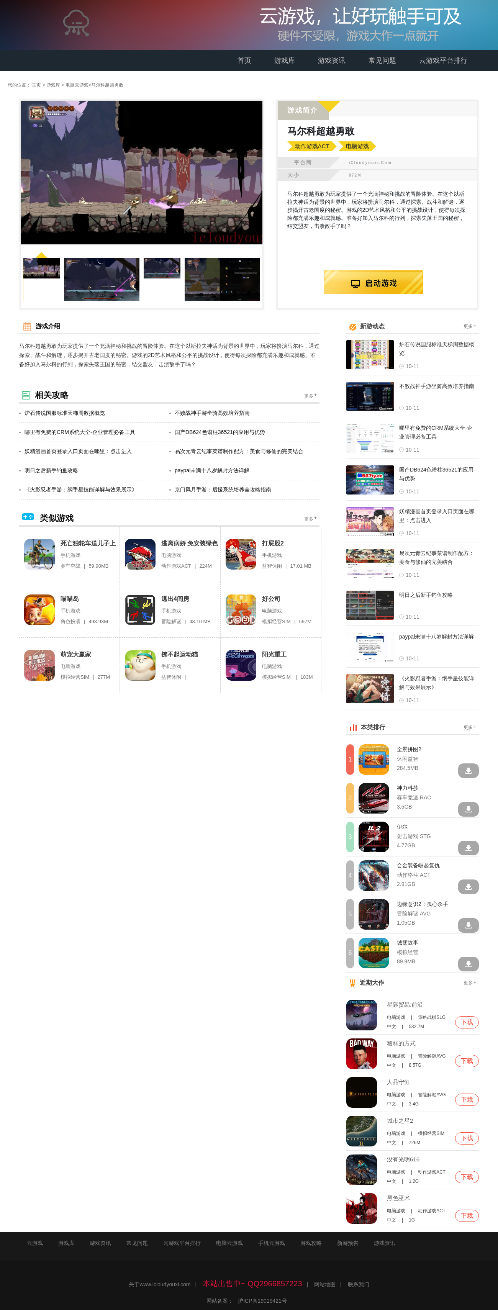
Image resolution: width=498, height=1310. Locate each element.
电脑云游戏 (77, 85)
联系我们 (358, 1285)
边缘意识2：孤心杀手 (422, 904)
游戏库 (284, 60)
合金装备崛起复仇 (418, 866)
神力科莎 (407, 788)
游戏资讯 (332, 60)
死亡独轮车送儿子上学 (88, 544)
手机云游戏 (271, 1243)
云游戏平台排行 (443, 60)
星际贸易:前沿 (405, 1005)
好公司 (271, 599)
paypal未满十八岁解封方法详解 (209, 471)
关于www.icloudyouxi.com (159, 1285)
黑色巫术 (398, 1198)
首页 (244, 60)
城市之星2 (400, 1121)
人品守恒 (398, 1082)
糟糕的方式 (401, 1043)
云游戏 (35, 1243)
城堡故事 (407, 943)
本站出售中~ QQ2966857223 (252, 1284)
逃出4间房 (175, 599)
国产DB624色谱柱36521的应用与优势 (217, 432)
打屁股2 (273, 543)
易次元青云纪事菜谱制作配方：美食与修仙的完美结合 (236, 452)
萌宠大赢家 (76, 655)
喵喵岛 (70, 599)
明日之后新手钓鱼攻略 (48, 471)
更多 (311, 396)
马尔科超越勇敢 (107, 85)
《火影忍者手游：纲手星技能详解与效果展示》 (78, 490)
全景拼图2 (409, 750)
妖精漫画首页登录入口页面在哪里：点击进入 (75, 452)
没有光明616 (403, 1159)
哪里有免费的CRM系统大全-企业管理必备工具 (77, 432)
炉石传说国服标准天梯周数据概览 (62, 413)
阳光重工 (274, 655)
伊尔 (402, 827)
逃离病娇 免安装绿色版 (189, 544)
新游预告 (348, 1243)
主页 (36, 85)
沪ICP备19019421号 (262, 1301)
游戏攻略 (311, 1243)
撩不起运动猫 (179, 655)
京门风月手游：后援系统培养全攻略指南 (220, 490)
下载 (467, 1022)
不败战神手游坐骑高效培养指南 (209, 413)
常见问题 (382, 60)
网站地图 (325, 1285)
